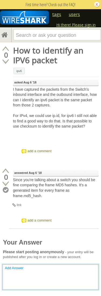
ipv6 (19, 71)
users (74, 14)
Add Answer (14, 268)
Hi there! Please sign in (76, 24)
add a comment (39, 151)
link (19, 205)
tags (56, 14)
